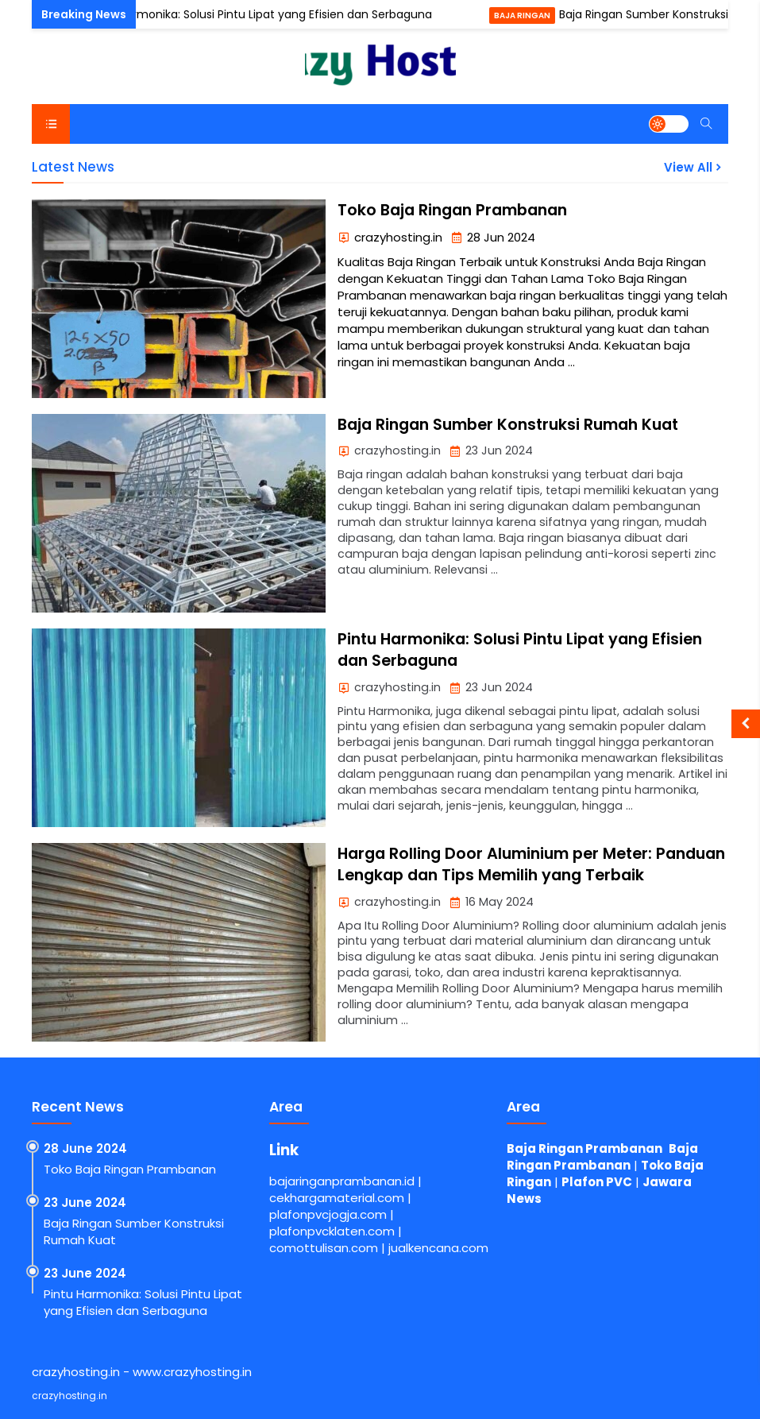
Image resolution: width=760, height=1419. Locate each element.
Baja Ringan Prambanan (584, 1148)
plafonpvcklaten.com (332, 1231)
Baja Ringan (527, 15)
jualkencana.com (438, 1247)
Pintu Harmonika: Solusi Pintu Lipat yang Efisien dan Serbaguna (264, 14)
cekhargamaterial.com (336, 1197)
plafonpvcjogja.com (328, 1214)
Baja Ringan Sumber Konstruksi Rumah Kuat (508, 424)
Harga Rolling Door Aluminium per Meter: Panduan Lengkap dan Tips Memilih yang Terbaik (531, 864)
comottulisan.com (323, 1247)
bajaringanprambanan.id (342, 1181)
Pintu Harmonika (44, 15)
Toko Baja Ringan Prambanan (452, 210)
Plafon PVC (596, 1181)
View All (694, 167)
